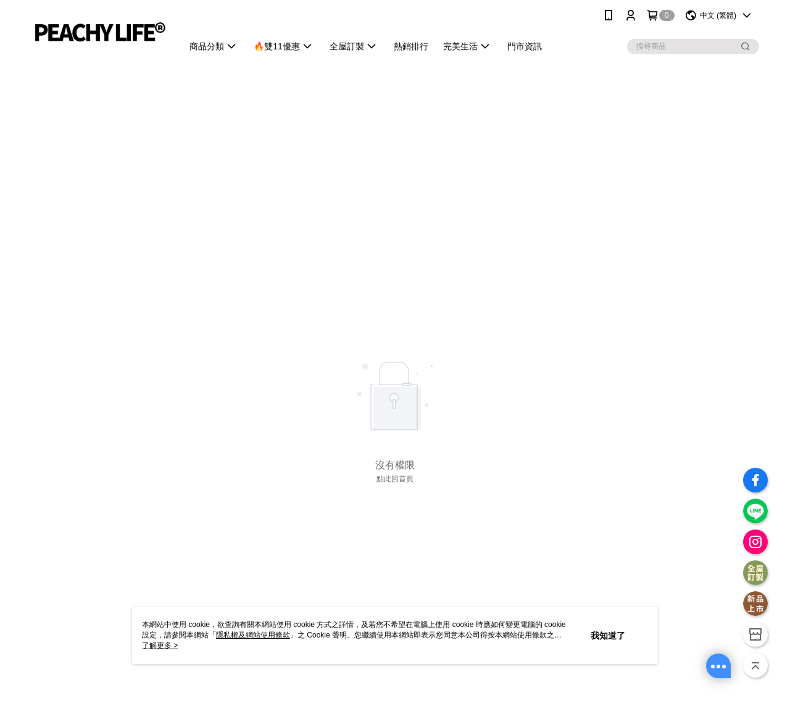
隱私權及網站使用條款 (253, 635)
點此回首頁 (395, 479)
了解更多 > (160, 645)
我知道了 (608, 636)
